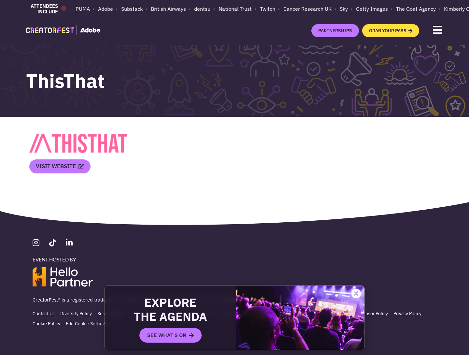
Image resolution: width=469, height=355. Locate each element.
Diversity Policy (76, 313)
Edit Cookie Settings (86, 323)
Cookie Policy (46, 323)
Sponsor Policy (373, 313)
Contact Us (44, 313)
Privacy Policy (407, 313)
